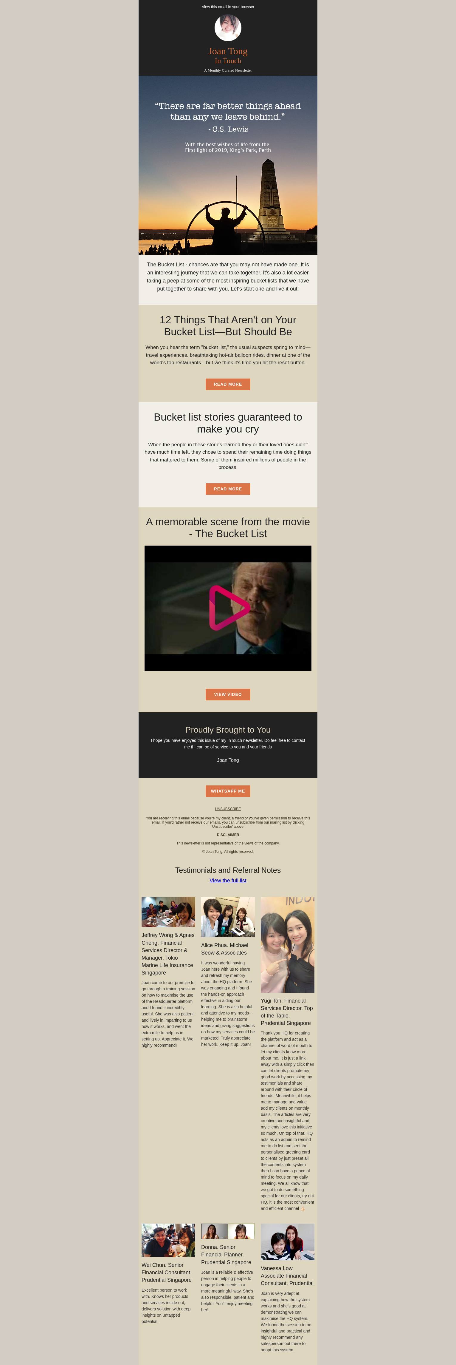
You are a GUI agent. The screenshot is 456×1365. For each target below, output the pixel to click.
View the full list (228, 881)
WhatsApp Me (228, 791)
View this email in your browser (228, 6)
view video (228, 694)
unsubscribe (228, 809)
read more (228, 384)
